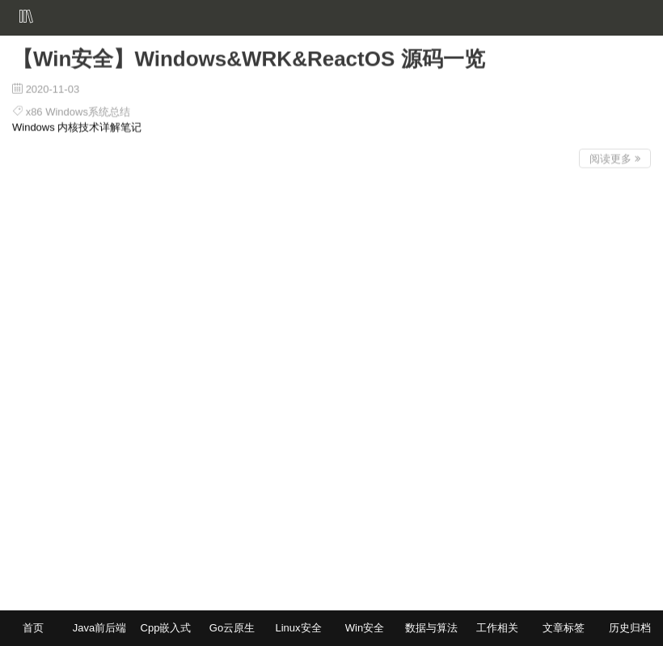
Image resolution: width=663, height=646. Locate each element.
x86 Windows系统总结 (78, 110)
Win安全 (364, 628)
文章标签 (564, 628)
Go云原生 (232, 628)
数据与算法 (431, 628)
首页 (33, 628)
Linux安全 (298, 628)
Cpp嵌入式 (166, 628)
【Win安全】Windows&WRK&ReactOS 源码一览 (248, 57)
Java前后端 (99, 628)
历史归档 (630, 628)
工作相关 (497, 628)
